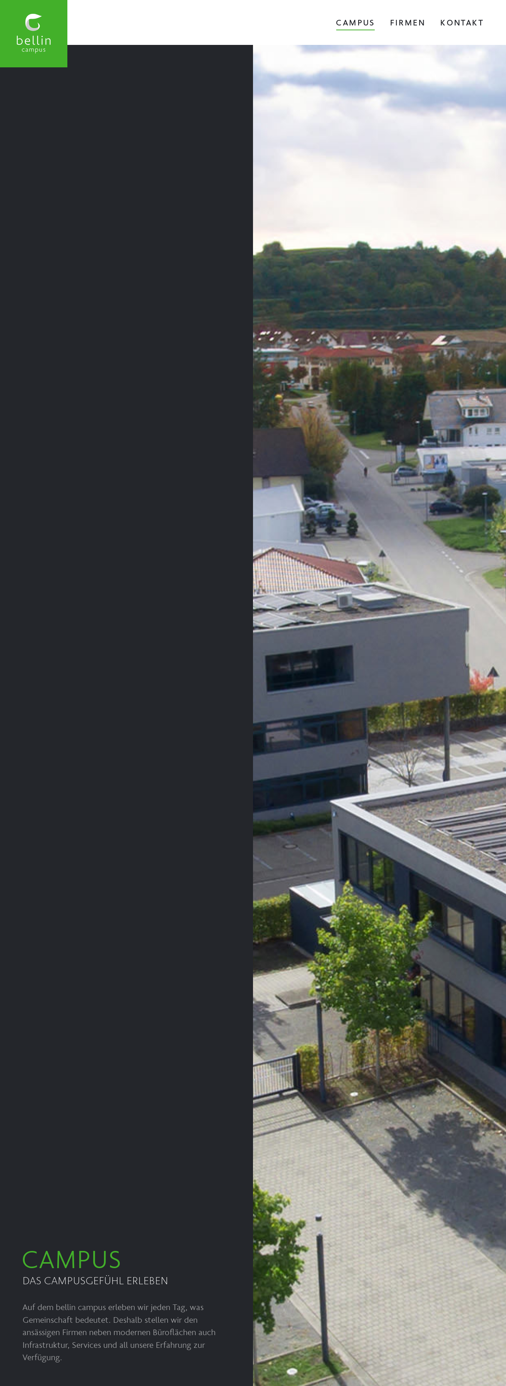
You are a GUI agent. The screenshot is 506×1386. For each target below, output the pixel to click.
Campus (355, 22)
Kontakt (462, 22)
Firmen (407, 22)
